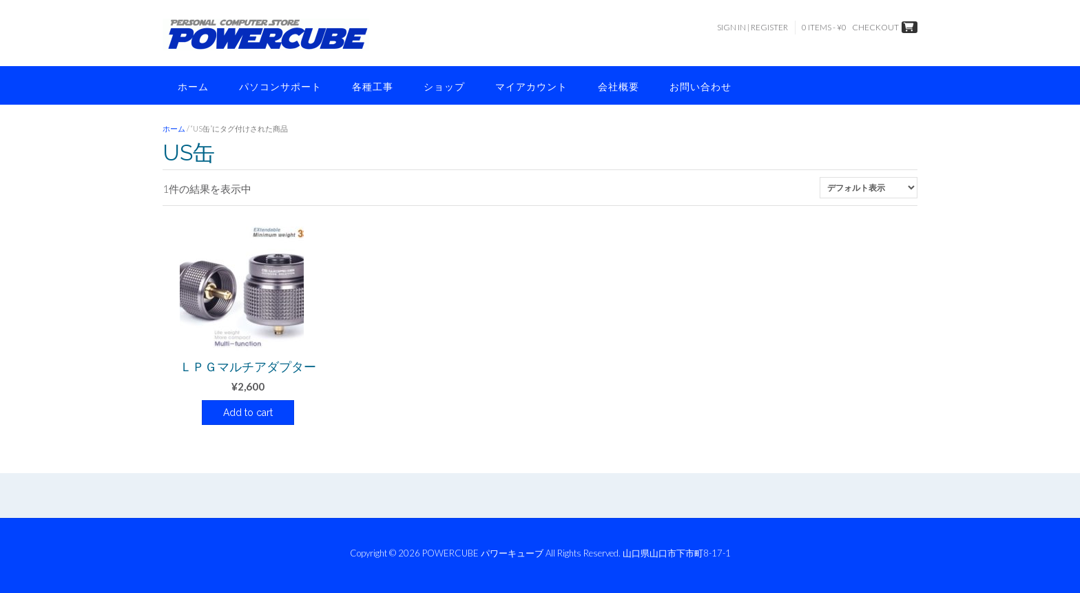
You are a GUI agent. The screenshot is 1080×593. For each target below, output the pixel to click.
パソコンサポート (280, 86)
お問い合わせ (700, 86)
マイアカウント (531, 86)
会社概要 (618, 86)
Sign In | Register (752, 27)
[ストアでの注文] (868, 187)
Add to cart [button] (248, 412)
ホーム (193, 86)
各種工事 (372, 86)
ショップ (444, 86)
